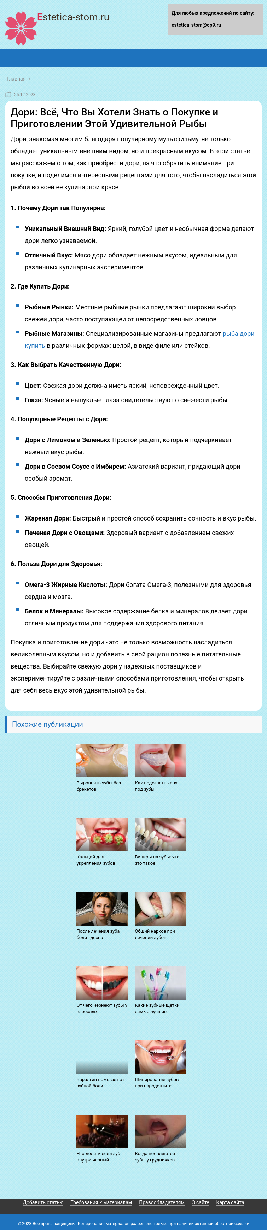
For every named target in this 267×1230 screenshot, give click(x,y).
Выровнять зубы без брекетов (98, 786)
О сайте (200, 1202)
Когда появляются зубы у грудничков (155, 1157)
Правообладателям (162, 1202)
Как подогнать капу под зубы (156, 786)
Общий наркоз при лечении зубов (155, 934)
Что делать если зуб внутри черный (98, 1157)
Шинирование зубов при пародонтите (157, 1082)
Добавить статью (43, 1202)
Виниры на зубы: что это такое (157, 860)
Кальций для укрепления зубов (95, 860)
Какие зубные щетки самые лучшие (157, 1008)
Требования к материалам (101, 1202)
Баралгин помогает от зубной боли (100, 1082)
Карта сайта (230, 1202)
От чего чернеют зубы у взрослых (101, 1008)
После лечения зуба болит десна (98, 934)
